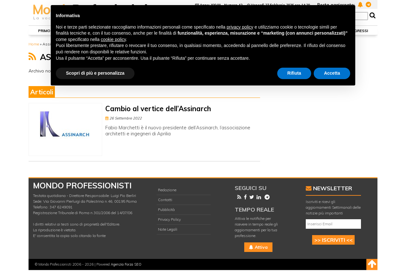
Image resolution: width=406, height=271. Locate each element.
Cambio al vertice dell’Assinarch (158, 108)
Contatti (165, 199)
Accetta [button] (332, 73)
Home (34, 44)
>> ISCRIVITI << (333, 240)
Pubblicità (166, 209)
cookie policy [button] (113, 39)
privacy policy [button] (240, 27)
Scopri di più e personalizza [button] (95, 73)
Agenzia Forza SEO (126, 264)
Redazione (167, 189)
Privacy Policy (169, 219)
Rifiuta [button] (294, 73)
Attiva (258, 247)
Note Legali (167, 229)
